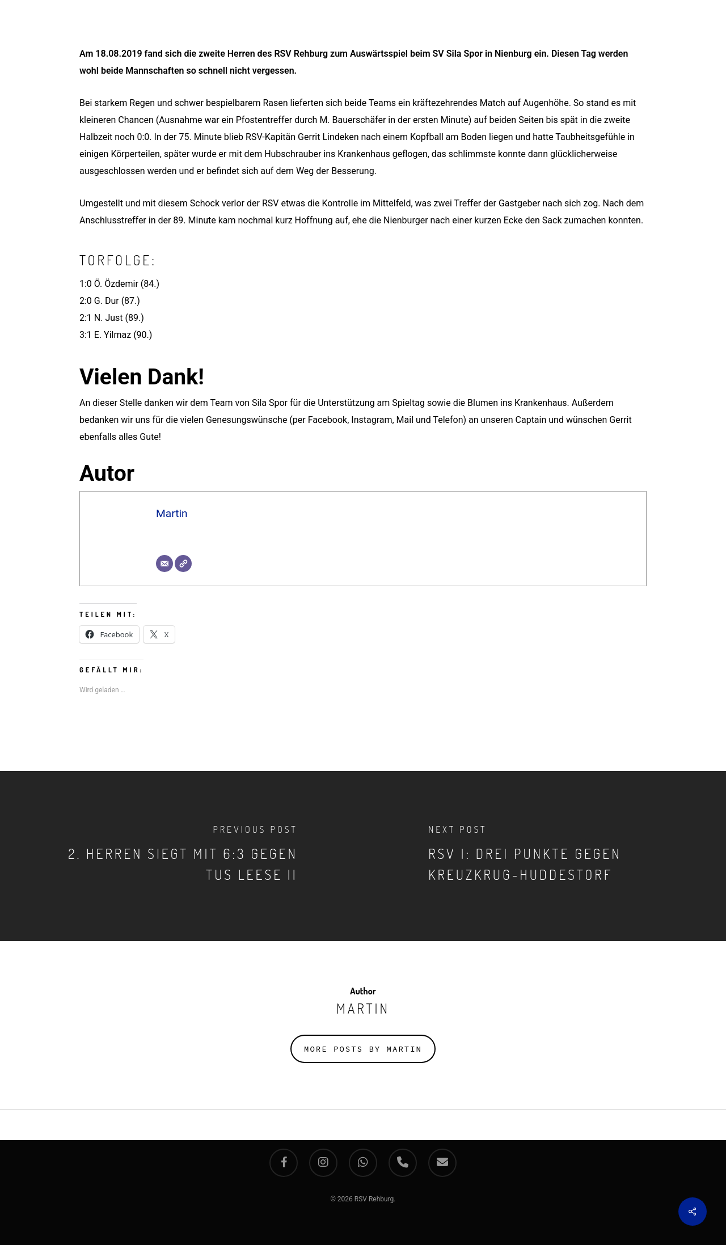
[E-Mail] (164, 563)
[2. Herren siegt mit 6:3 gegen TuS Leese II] (181, 856)
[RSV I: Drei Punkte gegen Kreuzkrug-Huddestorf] (544, 856)
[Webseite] (183, 563)
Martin (172, 513)
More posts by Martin (363, 1049)
